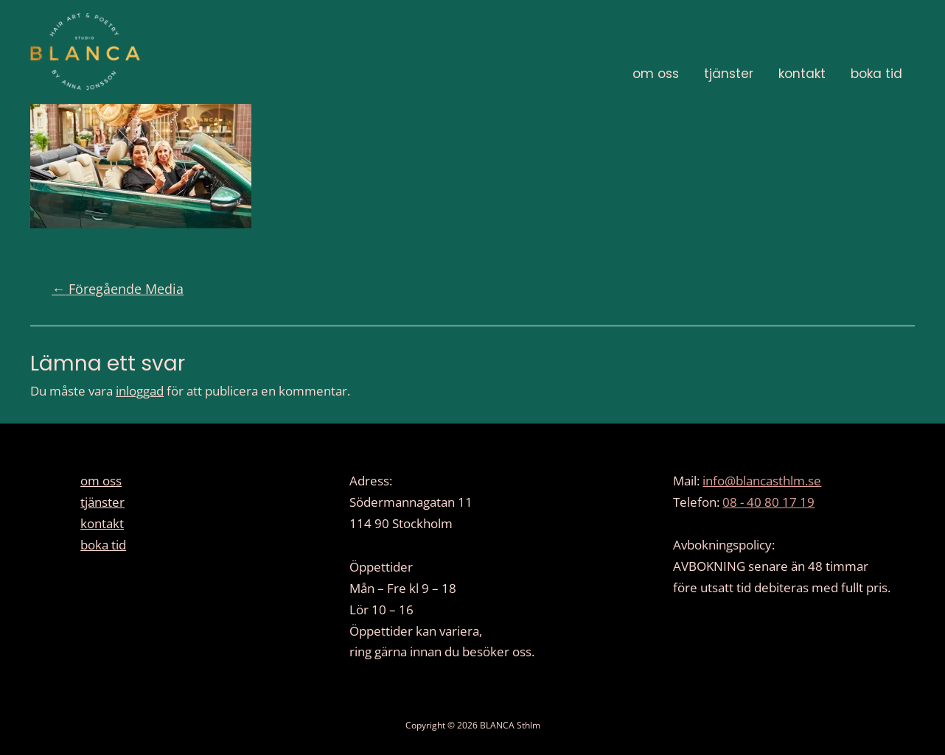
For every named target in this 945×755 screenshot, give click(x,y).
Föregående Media (118, 288)
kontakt (802, 73)
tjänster (728, 73)
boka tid (876, 73)
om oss (655, 73)
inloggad (140, 390)
